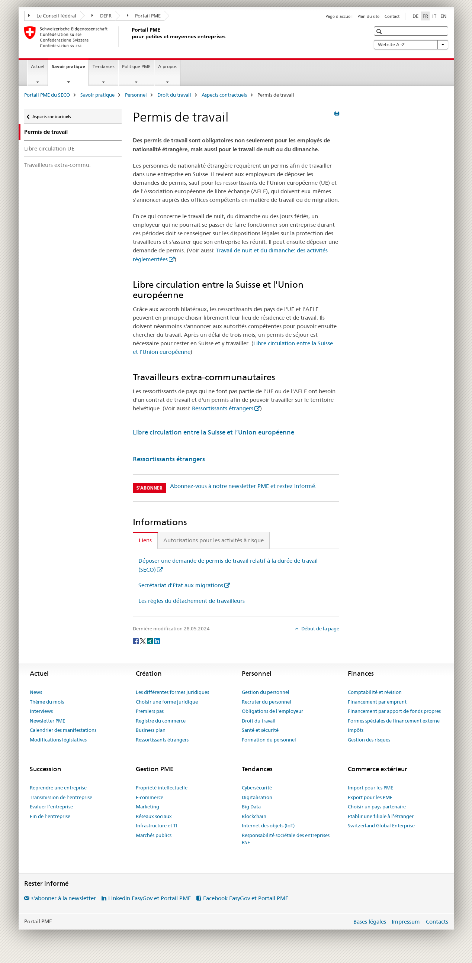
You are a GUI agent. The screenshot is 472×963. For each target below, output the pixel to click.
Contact (392, 16)
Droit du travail (174, 95)
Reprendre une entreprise (58, 788)
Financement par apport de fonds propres (394, 711)
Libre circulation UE (49, 148)
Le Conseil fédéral (52, 15)
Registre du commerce (161, 721)
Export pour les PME (370, 797)
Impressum (406, 921)
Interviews (41, 711)
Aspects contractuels (224, 95)
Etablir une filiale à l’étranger (381, 816)
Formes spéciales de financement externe (394, 721)
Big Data (251, 806)
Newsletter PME (47, 721)
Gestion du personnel (265, 692)
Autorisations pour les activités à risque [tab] (213, 540)
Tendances (104, 66)
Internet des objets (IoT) (268, 825)
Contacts (437, 921)
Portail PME (144, 15)
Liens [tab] (145, 540)
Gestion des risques (369, 740)
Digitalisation (257, 797)
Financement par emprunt (377, 702)
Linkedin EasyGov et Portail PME (149, 898)
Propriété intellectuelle (161, 788)
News (36, 692)
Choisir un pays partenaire (377, 806)
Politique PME (136, 66)
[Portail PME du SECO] (130, 36)
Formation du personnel (269, 740)
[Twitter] (143, 641)
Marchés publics (153, 835)
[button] (380, 31)
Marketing (147, 806)
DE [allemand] (415, 16)
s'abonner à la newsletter (63, 898)
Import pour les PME (370, 788)
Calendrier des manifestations (63, 730)
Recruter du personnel (266, 702)
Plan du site (368, 16)
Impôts (355, 730)
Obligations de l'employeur (272, 711)
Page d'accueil (339, 16)
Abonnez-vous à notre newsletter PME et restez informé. (243, 485)
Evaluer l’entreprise (51, 806)
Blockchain (254, 816)
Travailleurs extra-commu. (57, 164)
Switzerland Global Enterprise (381, 825)
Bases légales (369, 921)
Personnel (136, 95)
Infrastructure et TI (156, 825)
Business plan (151, 730)
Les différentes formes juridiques (172, 692)
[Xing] (150, 641)
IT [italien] (434, 16)
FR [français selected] (425, 16)
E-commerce (149, 797)
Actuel (37, 66)
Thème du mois (47, 702)
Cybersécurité (257, 788)
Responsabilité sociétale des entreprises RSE (286, 839)
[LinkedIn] (157, 641)
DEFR (101, 15)
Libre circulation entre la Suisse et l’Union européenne (213, 432)
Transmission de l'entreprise (61, 797)
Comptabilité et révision (375, 692)
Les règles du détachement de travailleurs (191, 600)
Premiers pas (150, 711)
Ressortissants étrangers (222, 408)
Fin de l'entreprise (50, 816)
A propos (167, 66)
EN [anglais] (443, 16)
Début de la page (319, 628)
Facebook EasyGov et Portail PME (245, 898)
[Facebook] (136, 641)
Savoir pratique (70, 68)
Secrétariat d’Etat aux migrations (180, 585)
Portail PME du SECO (47, 95)
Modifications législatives (58, 740)
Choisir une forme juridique (167, 702)
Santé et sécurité (260, 730)
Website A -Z (411, 45)
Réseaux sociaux (154, 816)
